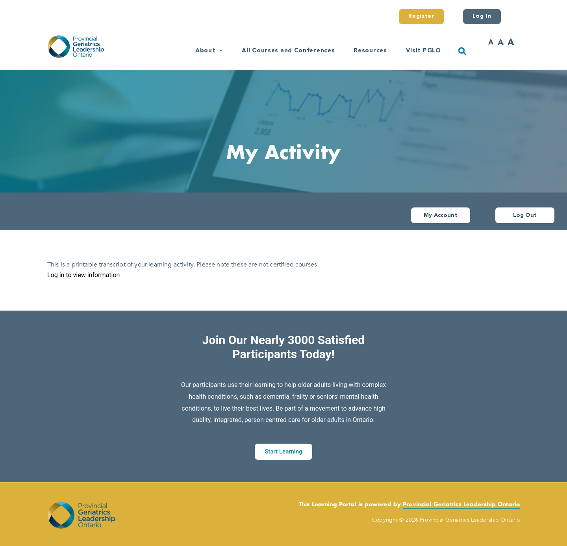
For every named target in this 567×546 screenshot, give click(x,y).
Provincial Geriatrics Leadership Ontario (461, 504)
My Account (440, 215)
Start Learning (283, 451)
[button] (219, 51)
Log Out (525, 215)
